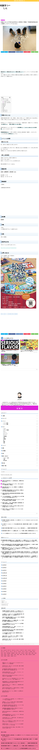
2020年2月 (4, 567)
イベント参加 (20, 423)
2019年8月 (4, 583)
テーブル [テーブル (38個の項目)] (8, 651)
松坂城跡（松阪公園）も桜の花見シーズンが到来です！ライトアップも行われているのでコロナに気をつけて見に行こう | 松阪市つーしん (20, 548)
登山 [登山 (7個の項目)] (24, 654)
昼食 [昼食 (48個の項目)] (2, 654)
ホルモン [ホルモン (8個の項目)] (20, 651)
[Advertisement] (25, 10)
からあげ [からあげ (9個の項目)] (6, 650)
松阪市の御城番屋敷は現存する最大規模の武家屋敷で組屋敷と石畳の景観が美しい (16, 544)
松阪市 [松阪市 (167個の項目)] (5, 654)
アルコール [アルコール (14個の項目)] (14, 650)
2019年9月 (4, 580)
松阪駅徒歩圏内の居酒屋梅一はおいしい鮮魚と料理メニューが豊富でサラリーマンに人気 (17, 540)
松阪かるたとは (5, 98)
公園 (20, 459)
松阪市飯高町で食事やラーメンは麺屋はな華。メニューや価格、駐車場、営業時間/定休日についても (20, 530)
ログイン (3, 600)
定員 (3, 108)
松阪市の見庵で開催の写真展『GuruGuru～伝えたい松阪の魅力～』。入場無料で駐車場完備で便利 (19, 743)
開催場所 (4, 105)
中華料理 (20, 436)
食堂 (20, 442)
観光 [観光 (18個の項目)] (27, 654)
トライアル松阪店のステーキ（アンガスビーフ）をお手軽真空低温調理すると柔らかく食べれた (19, 533)
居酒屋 (20, 439)
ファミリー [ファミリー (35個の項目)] (16, 651)
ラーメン (20, 435)
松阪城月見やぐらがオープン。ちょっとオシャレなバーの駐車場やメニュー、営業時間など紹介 (19, 547)
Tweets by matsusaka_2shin (6, 474)
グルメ (20, 426)
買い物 (20, 463)
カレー (20, 431)
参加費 (3, 106)
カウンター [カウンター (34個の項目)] (22, 650)
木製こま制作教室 (7, 102)
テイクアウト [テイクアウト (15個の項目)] (3, 651)
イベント (20, 421)
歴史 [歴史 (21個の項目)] (15, 654)
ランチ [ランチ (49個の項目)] (24, 651)
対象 (3, 107)
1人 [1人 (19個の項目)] (2, 650)
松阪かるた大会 (7, 101)
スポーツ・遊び (20, 458)
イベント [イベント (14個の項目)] (18, 650)
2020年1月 (4, 570)
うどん (20, 428)
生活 (20, 453)
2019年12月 (4, 572)
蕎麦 (20, 441)
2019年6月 (4, 588)
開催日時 (4, 103)
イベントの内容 (5, 100)
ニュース (20, 445)
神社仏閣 (20, 460)
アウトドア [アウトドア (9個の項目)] (9, 650)
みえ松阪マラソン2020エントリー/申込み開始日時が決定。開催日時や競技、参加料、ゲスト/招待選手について (19, 525)
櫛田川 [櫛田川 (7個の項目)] (12, 654)
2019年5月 (4, 591)
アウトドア (20, 418)
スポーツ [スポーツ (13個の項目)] (30, 650)
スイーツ (20, 432)
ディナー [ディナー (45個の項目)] (12, 651)
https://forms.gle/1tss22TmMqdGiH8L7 (9, 247)
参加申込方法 (4, 110)
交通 (20, 447)
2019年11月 (4, 575)
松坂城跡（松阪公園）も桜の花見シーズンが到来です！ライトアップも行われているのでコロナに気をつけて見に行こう (19, 521)
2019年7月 (4, 586)
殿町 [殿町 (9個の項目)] (18, 654)
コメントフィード (5, 603)
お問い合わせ (4, 111)
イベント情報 (20, 424)
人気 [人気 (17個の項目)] (34, 651)
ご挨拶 (20, 415)
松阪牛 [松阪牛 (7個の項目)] (9, 654)
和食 (20, 437)
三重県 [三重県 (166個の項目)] (31, 651)
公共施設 (20, 450)
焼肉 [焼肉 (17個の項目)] (21, 654)
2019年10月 (4, 578)
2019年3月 (4, 594)
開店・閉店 (20, 465)
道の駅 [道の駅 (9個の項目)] (34, 654)
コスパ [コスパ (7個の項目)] (26, 650)
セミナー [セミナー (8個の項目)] (34, 650)
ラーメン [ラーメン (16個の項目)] (27, 651)
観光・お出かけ (20, 455)
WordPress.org (5, 604)
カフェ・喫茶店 (20, 430)
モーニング (20, 433)
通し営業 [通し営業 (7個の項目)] (30, 654)
